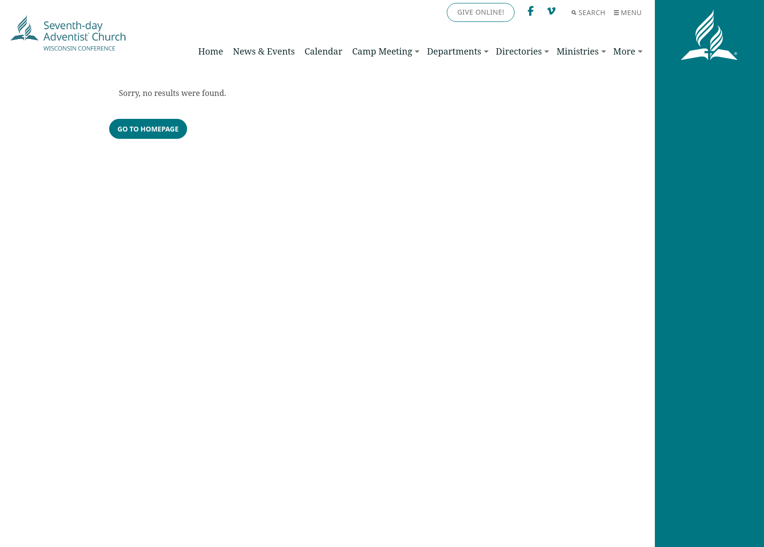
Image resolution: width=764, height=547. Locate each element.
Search (588, 12)
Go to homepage (148, 128)
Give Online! (480, 12)
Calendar (324, 51)
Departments (454, 51)
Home (210, 51)
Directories (519, 51)
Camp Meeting (382, 51)
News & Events (264, 51)
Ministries (577, 51)
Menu (628, 12)
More (624, 51)
